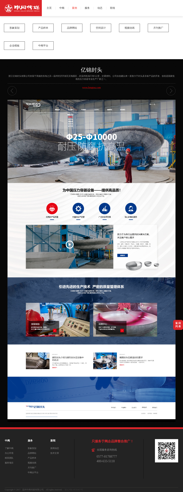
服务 (87, 8)
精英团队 (9, 458)
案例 (74, 8)
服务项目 (9, 463)
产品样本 (43, 28)
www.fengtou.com (91, 87)
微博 (179, 4)
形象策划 (14, 28)
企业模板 (14, 45)
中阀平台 (43, 45)
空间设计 (101, 28)
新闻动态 (54, 448)
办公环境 (9, 453)
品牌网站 (72, 28)
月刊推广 (158, 28)
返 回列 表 (178, 325)
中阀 (61, 8)
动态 (99, 8)
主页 (49, 8)
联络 (112, 8)
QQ (179, 12)
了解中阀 (9, 448)
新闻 (52, 440)
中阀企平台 (33, 472)
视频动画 (130, 28)
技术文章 (54, 453)
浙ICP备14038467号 (74, 489)
